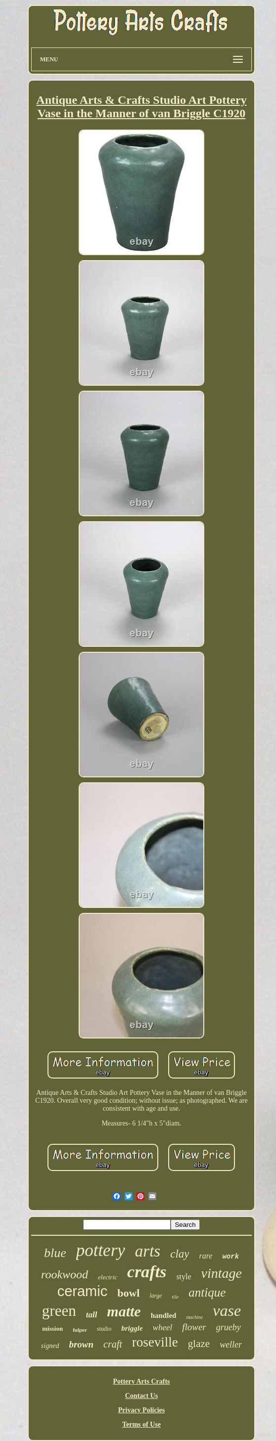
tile (175, 1297)
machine (194, 1317)
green (59, 1310)
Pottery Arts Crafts (141, 1381)
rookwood (64, 1274)
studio (104, 1328)
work (230, 1257)
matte (123, 1311)
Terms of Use (141, 1424)
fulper (80, 1330)
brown (81, 1344)
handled (164, 1315)
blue (55, 1253)
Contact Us (141, 1395)
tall (91, 1314)
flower (194, 1327)
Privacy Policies (141, 1410)
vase (227, 1310)
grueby (228, 1327)
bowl (128, 1293)
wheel (163, 1327)
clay (179, 1254)
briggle (131, 1328)
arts (147, 1251)
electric (107, 1277)
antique (207, 1292)
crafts (146, 1271)
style (183, 1276)
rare (205, 1256)
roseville (155, 1342)
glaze (199, 1344)
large (155, 1295)
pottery (100, 1250)
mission (52, 1328)
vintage (221, 1273)
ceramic (82, 1291)
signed (50, 1346)
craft (112, 1344)
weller (231, 1345)
